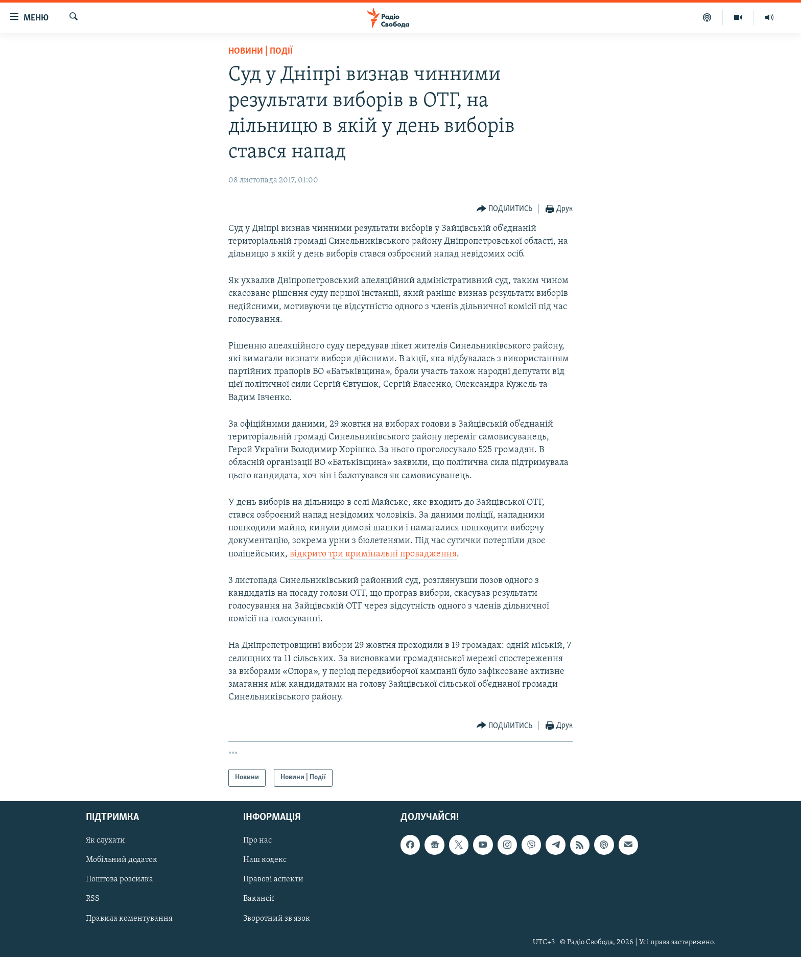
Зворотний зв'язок (276, 918)
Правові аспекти (273, 879)
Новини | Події (260, 51)
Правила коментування (129, 918)
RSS (93, 899)
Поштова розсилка (119, 879)
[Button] (505, 209)
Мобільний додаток (121, 860)
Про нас (257, 840)
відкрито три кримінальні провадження (373, 554)
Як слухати (105, 840)
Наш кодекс (265, 860)
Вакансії (258, 899)
